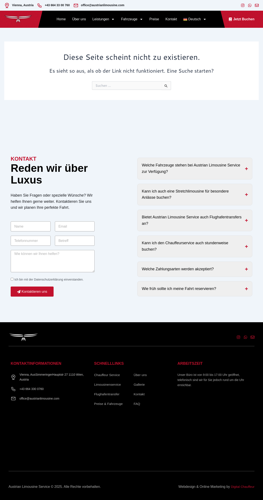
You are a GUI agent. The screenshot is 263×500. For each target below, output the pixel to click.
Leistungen (103, 19)
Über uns (79, 19)
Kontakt (171, 19)
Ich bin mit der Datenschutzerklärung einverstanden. (48, 282)
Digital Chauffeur (241, 486)
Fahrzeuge (132, 19)
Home (61, 19)
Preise (154, 19)
